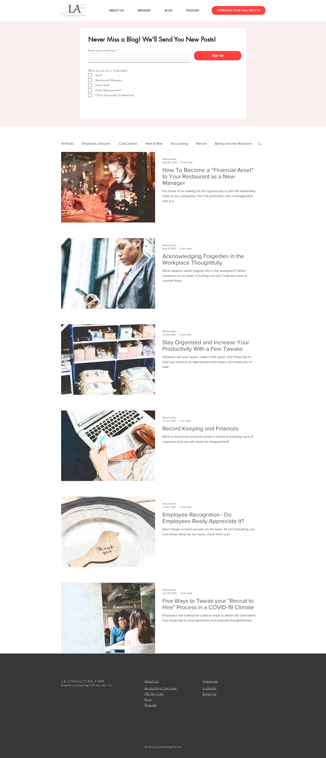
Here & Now (154, 143)
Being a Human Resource (233, 143)
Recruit (201, 143)
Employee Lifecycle (96, 143)
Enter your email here (102, 50)
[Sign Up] (217, 55)
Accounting (179, 143)
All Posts (67, 143)
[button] (260, 144)
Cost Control (128, 143)
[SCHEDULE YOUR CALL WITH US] (238, 10)
